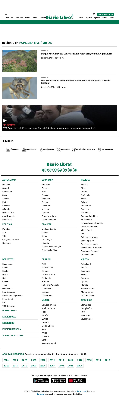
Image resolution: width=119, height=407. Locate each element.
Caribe (44, 340)
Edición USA (9, 316)
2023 (15, 360)
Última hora (9, 310)
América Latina (48, 308)
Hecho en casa (87, 288)
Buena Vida (86, 206)
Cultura (84, 192)
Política (27, 18)
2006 (61, 365)
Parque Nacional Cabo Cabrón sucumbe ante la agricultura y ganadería (76, 54)
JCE (4, 232)
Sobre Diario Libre (13, 335)
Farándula (85, 195)
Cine (83, 188)
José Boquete (8, 216)
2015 (89, 360)
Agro (44, 192)
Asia (44, 329)
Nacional (6, 185)
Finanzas (46, 185)
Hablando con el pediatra (92, 223)
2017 (70, 360)
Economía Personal (89, 251)
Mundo (35, 18)
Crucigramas (87, 319)
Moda (83, 199)
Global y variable (49, 216)
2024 (6, 360)
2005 (70, 365)
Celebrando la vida (89, 237)
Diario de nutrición (89, 227)
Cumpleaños (86, 308)
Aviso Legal (81, 391)
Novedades (86, 213)
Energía (45, 202)
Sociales (85, 209)
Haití (44, 312)
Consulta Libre (87, 255)
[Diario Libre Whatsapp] (75, 170)
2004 (79, 365)
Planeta (104, 18)
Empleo (45, 195)
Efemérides (86, 305)
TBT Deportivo (9, 125)
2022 (24, 360)
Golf (4, 278)
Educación (7, 192)
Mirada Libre (47, 267)
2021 (33, 360)
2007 (52, 365)
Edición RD (8, 323)
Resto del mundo (49, 343)
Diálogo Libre (8, 213)
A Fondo (6, 209)
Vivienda (45, 209)
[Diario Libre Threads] (70, 170)
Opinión (97, 18)
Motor (5, 274)
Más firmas (47, 295)
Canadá (45, 322)
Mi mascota (86, 220)
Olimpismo (7, 288)
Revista (81, 18)
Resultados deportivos (12, 295)
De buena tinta (48, 274)
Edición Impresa (11, 329)
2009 (33, 365)
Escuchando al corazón (91, 248)
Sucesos (6, 206)
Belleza (84, 202)
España (45, 315)
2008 (43, 365)
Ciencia (45, 232)
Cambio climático (49, 250)
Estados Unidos (49, 305)
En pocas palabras (89, 244)
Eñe (82, 234)
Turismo (45, 188)
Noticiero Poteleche (50, 285)
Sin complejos (87, 241)
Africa (44, 333)
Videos (112, 18)
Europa (45, 319)
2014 (98, 360)
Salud (4, 195)
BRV (4, 302)
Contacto (40, 394)
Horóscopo (86, 315)
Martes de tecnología (51, 246)
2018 (61, 360)
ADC (44, 264)
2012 (6, 365)
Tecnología (47, 239)
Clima (44, 236)
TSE (4, 236)
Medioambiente (49, 229)
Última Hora (9, 18)
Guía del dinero (87, 295)
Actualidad (19, 18)
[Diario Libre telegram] (65, 170)
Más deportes (8, 292)
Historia (45, 243)
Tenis (4, 285)
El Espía (45, 281)
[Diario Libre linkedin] (59, 170)
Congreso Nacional (11, 239)
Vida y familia (87, 230)
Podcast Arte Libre (89, 216)
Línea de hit (7, 299)
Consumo (46, 206)
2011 (15, 365)
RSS (83, 312)
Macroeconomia (49, 220)
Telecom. (46, 213)
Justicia (6, 199)
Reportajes (7, 220)
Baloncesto (7, 264)
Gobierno (6, 243)
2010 (24, 365)
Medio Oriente (48, 326)
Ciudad (5, 188)
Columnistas (47, 288)
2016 (79, 360)
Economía (43, 18)
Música (84, 185)
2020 (43, 360)
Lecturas (46, 292)
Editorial (45, 271)
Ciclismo (6, 281)
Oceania (45, 336)
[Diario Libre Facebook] (44, 170)
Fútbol (5, 267)
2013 (107, 360)
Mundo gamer (87, 292)
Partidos (6, 229)
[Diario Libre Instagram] (49, 170)
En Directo (46, 278)
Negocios (46, 199)
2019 (52, 360)
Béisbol (5, 271)
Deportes (89, 18)
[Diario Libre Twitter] (54, 170)
